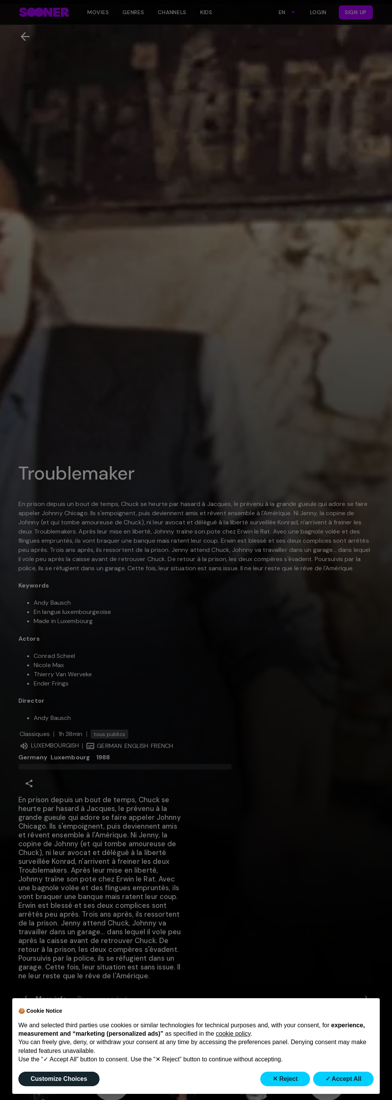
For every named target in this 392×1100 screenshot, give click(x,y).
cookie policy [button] (233, 1033)
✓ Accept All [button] (343, 1079)
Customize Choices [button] (59, 1079)
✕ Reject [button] (285, 1079)
